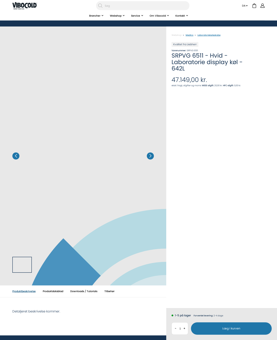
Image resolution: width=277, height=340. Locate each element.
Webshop (116, 20)
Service (135, 20)
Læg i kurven (231, 328)
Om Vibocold (158, 20)
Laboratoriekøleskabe (209, 35)
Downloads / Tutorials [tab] (83, 291)
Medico (189, 35)
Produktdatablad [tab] (53, 291)
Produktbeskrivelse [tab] (24, 291)
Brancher (94, 20)
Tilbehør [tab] (109, 291)
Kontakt (180, 20)
